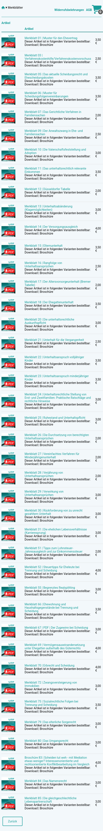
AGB (89, 10)
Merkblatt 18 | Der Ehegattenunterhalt (49, 302)
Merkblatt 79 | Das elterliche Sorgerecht (50, 722)
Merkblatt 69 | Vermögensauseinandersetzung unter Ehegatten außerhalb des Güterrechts (55, 646)
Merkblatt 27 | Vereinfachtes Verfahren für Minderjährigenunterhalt (52, 455)
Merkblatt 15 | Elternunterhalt (43, 245)
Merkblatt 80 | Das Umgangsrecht (46, 740)
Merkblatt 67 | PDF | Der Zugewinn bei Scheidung (56, 627)
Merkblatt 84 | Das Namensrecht (46, 781)
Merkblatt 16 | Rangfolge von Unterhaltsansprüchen (43, 264)
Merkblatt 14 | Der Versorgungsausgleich (51, 226)
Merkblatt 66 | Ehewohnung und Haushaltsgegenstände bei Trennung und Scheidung (51, 608)
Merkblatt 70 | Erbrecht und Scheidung (49, 665)
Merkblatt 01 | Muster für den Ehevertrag (51, 38)
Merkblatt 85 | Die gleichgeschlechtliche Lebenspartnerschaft (51, 800)
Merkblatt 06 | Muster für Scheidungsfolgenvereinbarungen (46, 94)
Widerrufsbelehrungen (69, 10)
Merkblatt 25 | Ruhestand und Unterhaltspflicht (55, 417)
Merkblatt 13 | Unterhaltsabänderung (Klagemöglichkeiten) (48, 208)
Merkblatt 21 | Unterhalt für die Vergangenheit (54, 340)
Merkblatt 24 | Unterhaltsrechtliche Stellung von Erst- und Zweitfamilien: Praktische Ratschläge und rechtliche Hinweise (58, 398)
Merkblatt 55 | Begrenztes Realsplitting (50, 587)
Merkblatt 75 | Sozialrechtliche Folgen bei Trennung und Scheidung (51, 703)
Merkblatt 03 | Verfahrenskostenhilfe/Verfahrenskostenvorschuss (58, 57)
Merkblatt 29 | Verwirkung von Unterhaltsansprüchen (44, 493)
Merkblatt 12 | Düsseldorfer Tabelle (47, 189)
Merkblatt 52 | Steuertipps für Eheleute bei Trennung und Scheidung (52, 568)
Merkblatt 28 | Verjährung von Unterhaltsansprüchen (44, 474)
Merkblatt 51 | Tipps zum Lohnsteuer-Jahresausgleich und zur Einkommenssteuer (53, 549)
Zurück (12, 821)
